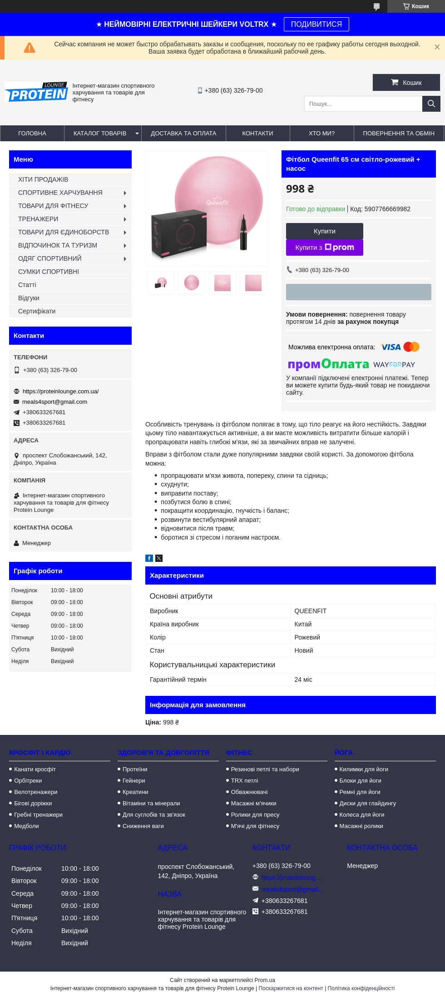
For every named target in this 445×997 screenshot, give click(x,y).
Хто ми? (322, 133)
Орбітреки (28, 780)
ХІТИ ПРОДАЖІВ (43, 179)
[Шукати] (431, 104)
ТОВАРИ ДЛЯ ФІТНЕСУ (53, 205)
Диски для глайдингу (368, 803)
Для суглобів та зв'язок (154, 814)
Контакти (257, 133)
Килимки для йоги (364, 769)
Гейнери (134, 780)
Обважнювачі (249, 792)
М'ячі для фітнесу (255, 826)
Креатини (135, 792)
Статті (27, 284)
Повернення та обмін (399, 133)
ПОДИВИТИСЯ (316, 24)
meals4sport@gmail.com (54, 401)
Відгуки (29, 298)
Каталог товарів (100, 133)
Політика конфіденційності (361, 988)
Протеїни (135, 769)
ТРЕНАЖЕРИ (38, 219)
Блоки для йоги (360, 780)
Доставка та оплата (183, 133)
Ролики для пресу (255, 814)
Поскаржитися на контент (290, 988)
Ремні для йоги (360, 792)
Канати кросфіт (35, 769)
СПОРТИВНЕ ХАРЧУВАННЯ (60, 192)
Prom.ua (265, 980)
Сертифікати (36, 311)
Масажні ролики (361, 826)
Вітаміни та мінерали (151, 803)
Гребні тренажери (38, 814)
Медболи (26, 826)
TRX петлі (244, 780)
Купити (325, 231)
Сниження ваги (143, 826)
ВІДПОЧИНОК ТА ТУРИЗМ (57, 245)
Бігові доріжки (33, 803)
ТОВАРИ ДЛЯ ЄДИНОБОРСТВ (63, 232)
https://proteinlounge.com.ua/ (61, 391)
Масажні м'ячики (254, 803)
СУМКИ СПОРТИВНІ (48, 271)
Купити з (324, 247)
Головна (32, 133)
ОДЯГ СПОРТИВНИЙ (50, 258)
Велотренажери (35, 792)
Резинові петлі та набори (265, 769)
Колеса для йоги (362, 814)
